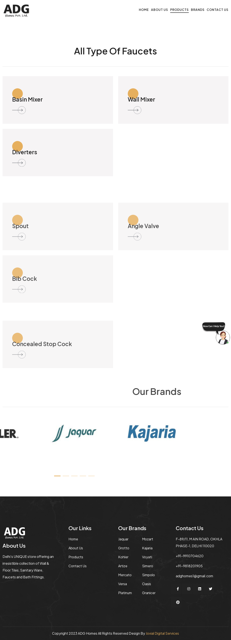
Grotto (123, 548)
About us (75, 548)
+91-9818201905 (189, 566)
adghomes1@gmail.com (194, 576)
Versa (122, 584)
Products (179, 10)
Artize (122, 566)
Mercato (125, 575)
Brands (198, 10)
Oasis (146, 584)
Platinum (125, 593)
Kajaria (147, 548)
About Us (159, 10)
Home (144, 10)
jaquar (123, 539)
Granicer (148, 593)
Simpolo (148, 575)
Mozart (147, 539)
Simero (147, 566)
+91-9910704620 (189, 556)
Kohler (123, 557)
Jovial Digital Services (162, 633)
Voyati (147, 557)
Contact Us (217, 10)
